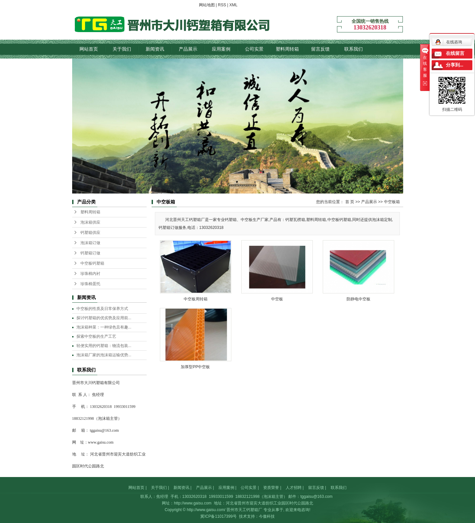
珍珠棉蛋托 (90, 284)
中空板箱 (392, 201)
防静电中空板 (358, 299)
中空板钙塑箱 (92, 263)
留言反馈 (320, 49)
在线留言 (455, 53)
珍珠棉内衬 (90, 273)
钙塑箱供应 (90, 232)
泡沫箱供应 (90, 222)
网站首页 (88, 49)
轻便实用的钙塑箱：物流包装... (103, 345)
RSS (222, 5)
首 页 (349, 201)
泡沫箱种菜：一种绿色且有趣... (103, 327)
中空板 (277, 299)
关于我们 (122, 49)
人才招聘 (294, 487)
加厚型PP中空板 (195, 367)
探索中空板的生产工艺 (96, 336)
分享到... (454, 65)
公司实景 (254, 49)
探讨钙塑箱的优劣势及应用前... (103, 318)
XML (233, 5)
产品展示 (188, 49)
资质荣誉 (271, 487)
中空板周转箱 (196, 299)
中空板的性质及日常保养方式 (102, 308)
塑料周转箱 (287, 49)
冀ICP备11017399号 (218, 516)
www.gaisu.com (101, 442)
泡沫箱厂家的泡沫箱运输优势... (103, 355)
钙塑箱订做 (90, 253)
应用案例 (221, 49)
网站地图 (207, 5)
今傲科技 (267, 516)
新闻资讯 (155, 49)
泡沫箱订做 (90, 242)
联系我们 (353, 49)
